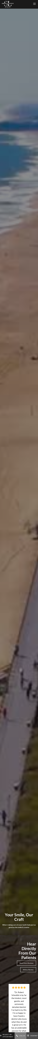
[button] (34, 3)
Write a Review (28, 970)
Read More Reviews (26, 963)
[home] (7, 4)
